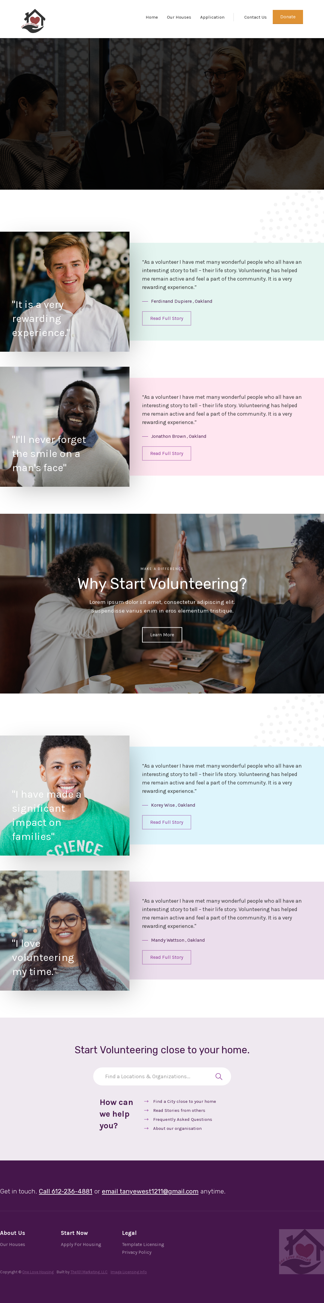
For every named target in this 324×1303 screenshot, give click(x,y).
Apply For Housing (81, 1244)
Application (212, 17)
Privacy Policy (136, 1252)
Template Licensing (143, 1244)
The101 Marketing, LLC (89, 1272)
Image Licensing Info (129, 1272)
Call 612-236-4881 (65, 1191)
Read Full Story (166, 318)
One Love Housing (38, 1272)
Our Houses (179, 17)
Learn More (162, 634)
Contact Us (255, 17)
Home (152, 17)
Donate (288, 17)
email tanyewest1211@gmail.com (150, 1191)
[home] (33, 21)
